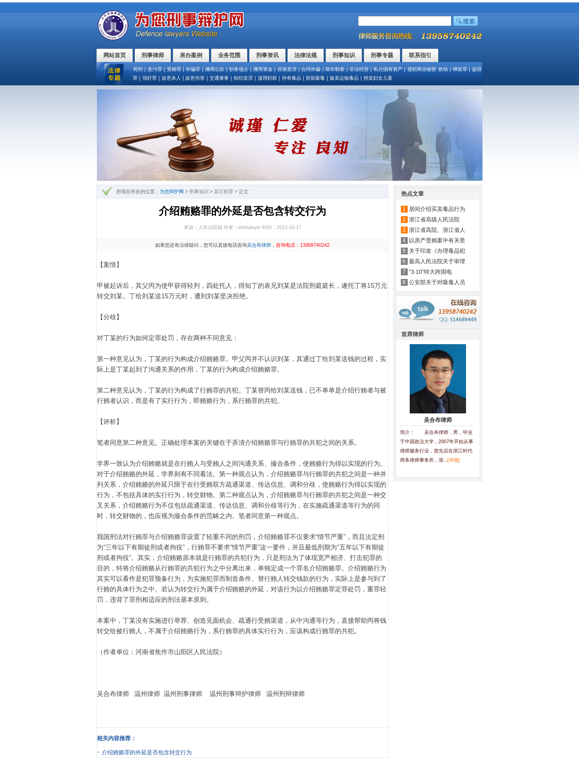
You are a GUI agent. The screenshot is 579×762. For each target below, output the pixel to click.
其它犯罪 (223, 191)
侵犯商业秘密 (421, 69)
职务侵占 (238, 69)
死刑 (138, 69)
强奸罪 (149, 78)
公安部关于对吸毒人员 (437, 282)
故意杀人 (171, 78)
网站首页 (114, 55)
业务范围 (229, 55)
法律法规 (305, 55)
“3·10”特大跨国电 (430, 271)
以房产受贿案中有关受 (437, 240)
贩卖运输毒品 (344, 78)
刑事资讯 (267, 55)
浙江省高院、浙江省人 (437, 230)
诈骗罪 (193, 69)
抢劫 (443, 69)
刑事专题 (382, 55)
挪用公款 (214, 69)
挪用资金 (263, 69)
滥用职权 (267, 78)
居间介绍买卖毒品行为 (437, 209)
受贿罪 (174, 69)
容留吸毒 (315, 78)
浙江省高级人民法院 (437, 219)
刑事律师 (153, 55)
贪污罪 (155, 69)
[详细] (454, 460)
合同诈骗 (310, 69)
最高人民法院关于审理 (437, 261)
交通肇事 (219, 78)
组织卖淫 (243, 78)
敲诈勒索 (335, 69)
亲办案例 (191, 55)
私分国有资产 (388, 69)
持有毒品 (291, 78)
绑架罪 (460, 69)
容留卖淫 (287, 69)
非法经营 (359, 69)
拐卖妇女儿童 (377, 78)
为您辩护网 (172, 191)
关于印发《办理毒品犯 (437, 251)
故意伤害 (195, 78)
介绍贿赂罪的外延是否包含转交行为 (147, 752)
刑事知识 (344, 55)
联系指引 (420, 55)
